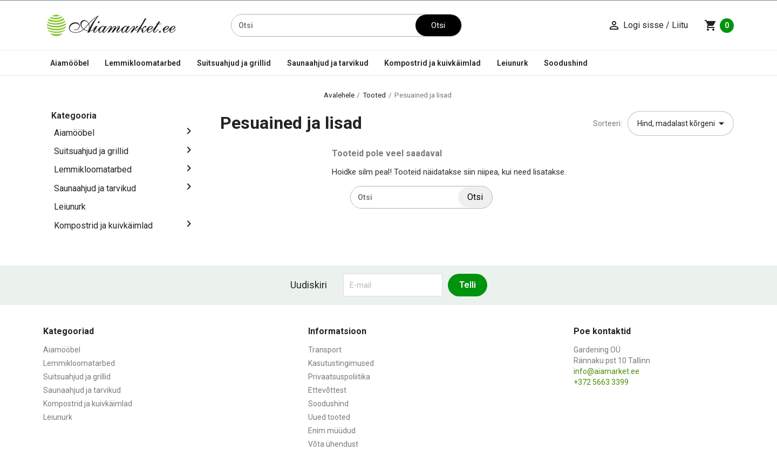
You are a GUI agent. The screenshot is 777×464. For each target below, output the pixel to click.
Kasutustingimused (341, 363)
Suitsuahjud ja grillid (234, 63)
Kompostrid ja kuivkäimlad (432, 63)
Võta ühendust (333, 444)
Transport (325, 349)
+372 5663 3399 (601, 382)
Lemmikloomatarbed (143, 63)
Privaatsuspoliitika (339, 376)
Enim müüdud (332, 430)
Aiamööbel (69, 63)
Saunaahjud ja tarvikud (328, 63)
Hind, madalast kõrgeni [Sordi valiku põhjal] (682, 123)
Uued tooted (329, 417)
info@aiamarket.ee (606, 371)
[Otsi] (323, 25)
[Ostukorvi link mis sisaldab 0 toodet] (719, 25)
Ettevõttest (327, 390)
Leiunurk (512, 63)
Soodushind (566, 63)
